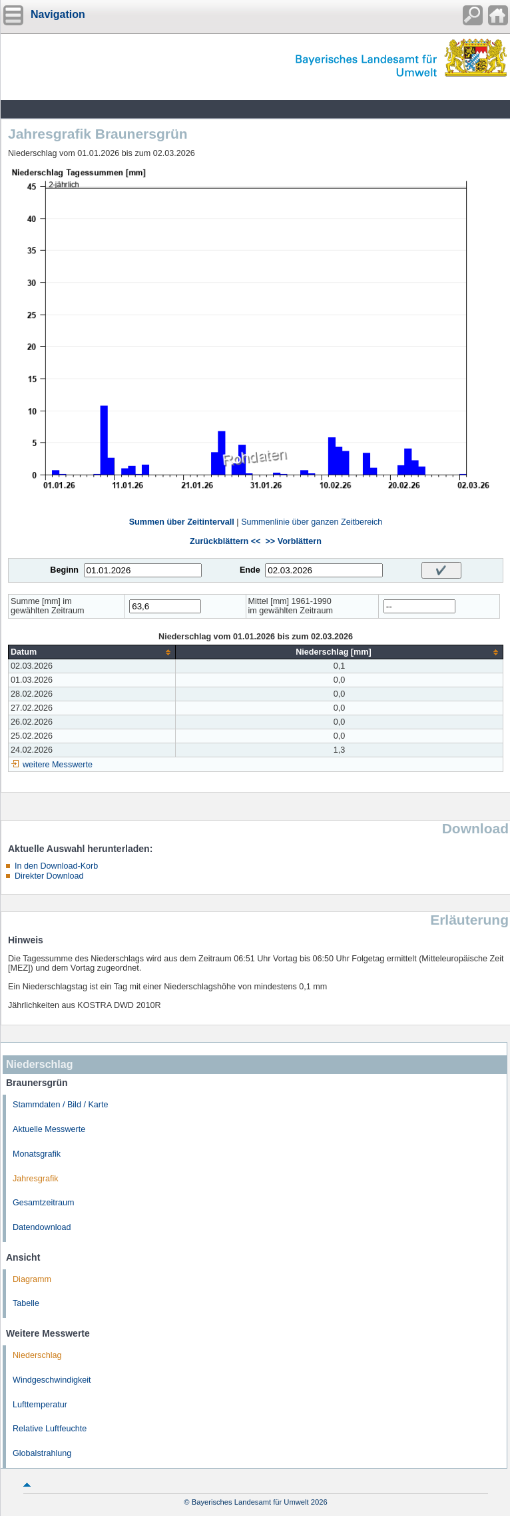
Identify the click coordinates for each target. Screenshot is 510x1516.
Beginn (64, 570)
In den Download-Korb (56, 866)
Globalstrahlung (42, 1453)
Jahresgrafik (36, 1178)
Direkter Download (49, 876)
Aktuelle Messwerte (49, 1129)
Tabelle (26, 1303)
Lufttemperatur (40, 1404)
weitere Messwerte (58, 764)
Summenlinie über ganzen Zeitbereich (311, 522)
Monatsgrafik (37, 1154)
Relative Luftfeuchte (50, 1428)
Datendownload (42, 1227)
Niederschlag (37, 1355)
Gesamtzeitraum (43, 1202)
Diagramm (32, 1279)
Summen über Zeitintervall (181, 522)
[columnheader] (92, 652)
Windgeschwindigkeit (52, 1380)
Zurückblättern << (225, 541)
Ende (250, 570)
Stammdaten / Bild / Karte (61, 1104)
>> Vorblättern (293, 541)
